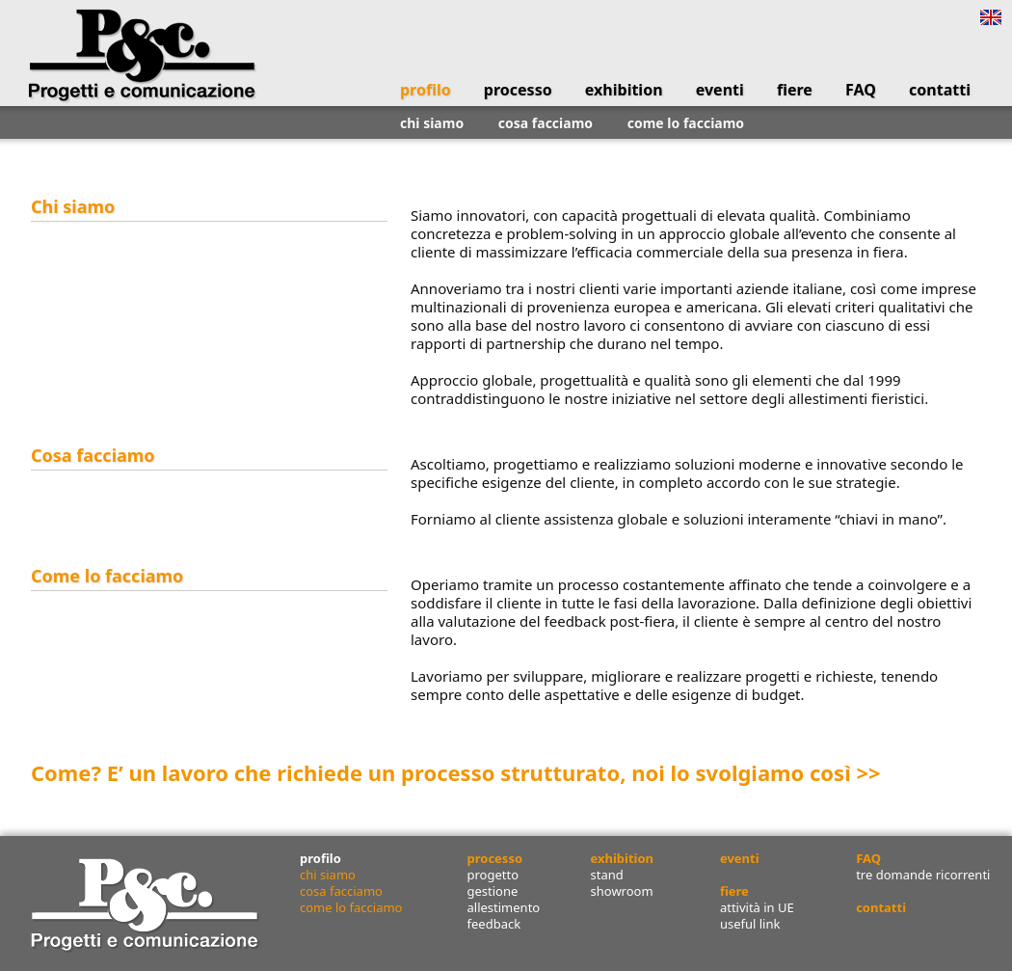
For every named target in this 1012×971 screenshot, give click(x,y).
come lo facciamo (685, 123)
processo (518, 89)
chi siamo (432, 123)
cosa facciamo (545, 123)
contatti (940, 89)
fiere (794, 89)
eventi (720, 89)
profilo (425, 89)
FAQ (860, 89)
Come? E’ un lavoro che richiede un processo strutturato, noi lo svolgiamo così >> (456, 772)
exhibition (624, 89)
